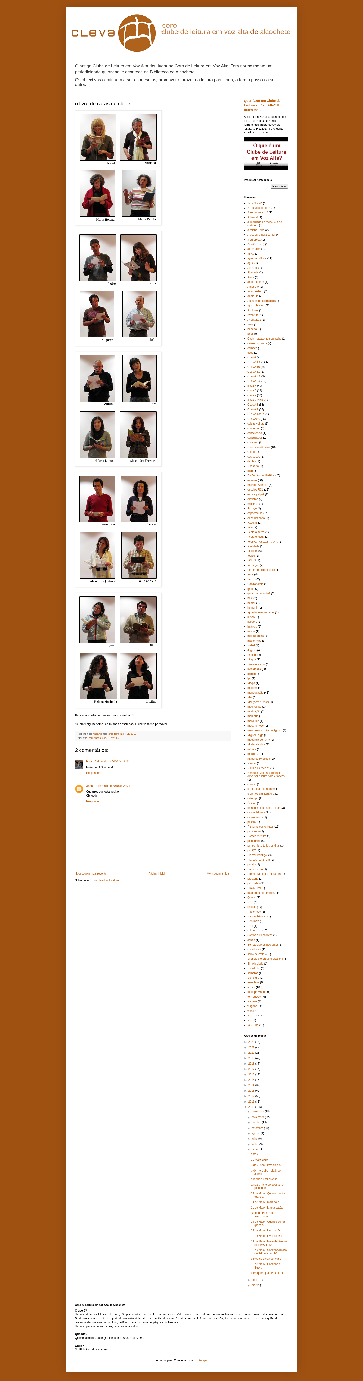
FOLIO (251, 560)
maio (255, 1149)
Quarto (251, 897)
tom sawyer (254, 996)
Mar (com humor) (258, 702)
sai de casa (254, 930)
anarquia (252, 296)
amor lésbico (255, 291)
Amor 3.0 (253, 286)
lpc (249, 678)
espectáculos (255, 513)
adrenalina (253, 248)
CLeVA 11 (253, 371)
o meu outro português (261, 788)
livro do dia (254, 669)
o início (251, 784)
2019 (251, 1058)
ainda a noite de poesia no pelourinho (267, 1186)
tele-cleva (253, 982)
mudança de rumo (258, 739)
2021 (251, 1047)
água (250, 263)
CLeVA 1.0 (113, 738)
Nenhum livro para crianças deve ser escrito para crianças (266, 774)
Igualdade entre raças (260, 612)
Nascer (251, 763)
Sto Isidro (253, 977)
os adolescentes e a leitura (264, 807)
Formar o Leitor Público (261, 570)
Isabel (251, 645)
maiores (252, 688)
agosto (256, 1133)
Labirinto (252, 654)
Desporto (253, 466)
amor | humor (255, 282)
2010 (251, 1107)
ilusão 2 (252, 621)
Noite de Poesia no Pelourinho (262, 1214)
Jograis (252, 650)
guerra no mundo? (258, 593)
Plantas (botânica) (258, 859)
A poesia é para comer (261, 234)
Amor (250, 277)
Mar (249, 697)
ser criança (254, 949)
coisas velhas (255, 423)
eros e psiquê (255, 494)
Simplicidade (255, 963)
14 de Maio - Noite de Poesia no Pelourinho (269, 1243)
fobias (251, 555)
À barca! (252, 217)
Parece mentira (256, 836)
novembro (258, 1117)
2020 (251, 1052)
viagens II (253, 1006)
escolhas (252, 504)
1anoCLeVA (254, 203)
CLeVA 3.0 (253, 376)
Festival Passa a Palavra (262, 541)
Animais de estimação (261, 301)
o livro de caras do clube (266, 1258)
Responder (93, 773)
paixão (251, 822)
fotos (250, 574)
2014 (251, 1085)
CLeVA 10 (253, 367)
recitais (251, 907)
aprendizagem (256, 305)
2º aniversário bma (259, 207)
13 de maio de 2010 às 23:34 (112, 785)
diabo (250, 470)
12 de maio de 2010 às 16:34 (111, 761)
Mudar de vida (256, 744)
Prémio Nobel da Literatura (264, 873)
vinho (250, 1010)
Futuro (251, 579)
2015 (251, 1079)
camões (252, 348)
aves (250, 324)
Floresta (252, 551)
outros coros (255, 817)
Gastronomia (255, 584)
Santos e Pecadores (259, 935)
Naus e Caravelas (258, 768)
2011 (251, 1101)
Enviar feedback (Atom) (105, 880)
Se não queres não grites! (263, 944)
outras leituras (256, 812)
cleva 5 (251, 385)
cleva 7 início (255, 400)
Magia (251, 683)
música (251, 749)
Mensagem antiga (218, 873)
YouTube (252, 1025)
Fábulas (252, 522)
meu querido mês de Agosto (264, 730)
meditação (253, 711)
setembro (258, 1128)
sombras (252, 973)
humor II (252, 607)
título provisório (256, 992)
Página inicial (157, 873)
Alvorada (252, 272)
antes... (255, 1154)
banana (252, 329)
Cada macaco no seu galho (264, 338)
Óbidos (251, 803)
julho (255, 1138)
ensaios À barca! (257, 485)
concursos (253, 428)
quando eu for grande (264, 1179)
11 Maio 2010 (259, 1159)
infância (252, 626)
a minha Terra (255, 230)
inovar (251, 631)
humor (251, 603)
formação (253, 565)
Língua (251, 659)
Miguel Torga (255, 735)
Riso (250, 926)
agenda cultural (256, 258)
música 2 (253, 754)
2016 (251, 1074)
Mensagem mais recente (91, 873)
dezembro (258, 1111)
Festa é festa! (255, 536)
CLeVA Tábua (256, 414)
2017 (251, 1069)
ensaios (252, 480)
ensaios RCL (255, 489)
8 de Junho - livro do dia (266, 1165)
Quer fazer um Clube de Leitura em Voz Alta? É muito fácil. (262, 105)
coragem (252, 442)
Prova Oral (254, 888)
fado (250, 527)
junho (255, 1144)
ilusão (251, 617)
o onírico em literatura (260, 793)
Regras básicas (257, 916)
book (250, 333)
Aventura (253, 315)
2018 (251, 1063)
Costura (252, 451)
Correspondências (258, 447)
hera (89, 761)
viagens (252, 1001)
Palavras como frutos (260, 826)
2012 (251, 1096)
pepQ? (251, 850)
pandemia (253, 831)
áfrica (250, 253)
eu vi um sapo (256, 518)
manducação (255, 692)
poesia (251, 864)
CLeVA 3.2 (253, 381)
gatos (250, 589)
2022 (251, 1042)
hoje (250, 598)
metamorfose (255, 725)
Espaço (252, 508)
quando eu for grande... (261, 892)
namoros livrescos (258, 758)
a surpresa (254, 239)
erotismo (252, 499)
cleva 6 (251, 390)
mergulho (253, 721)
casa (250, 352)
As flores (252, 310)
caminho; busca (97, 738)
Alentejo (252, 267)
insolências (254, 640)
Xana (89, 785)
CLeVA (251, 357)
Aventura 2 (254, 319)
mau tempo (254, 706)
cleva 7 (251, 395)
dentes (251, 461)
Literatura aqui (256, 664)
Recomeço (254, 911)
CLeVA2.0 (253, 419)
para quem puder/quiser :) (267, 1273)
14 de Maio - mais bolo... (266, 1202)
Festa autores (255, 532)
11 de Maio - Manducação (267, 1207)
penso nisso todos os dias (263, 845)
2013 (251, 1090)
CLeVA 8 (252, 404)
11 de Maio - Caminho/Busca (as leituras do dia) (269, 1251)
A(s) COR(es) (255, 244)
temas (251, 987)
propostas (253, 883)
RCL (250, 902)
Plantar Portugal (257, 855)
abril (255, 1279)
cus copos (253, 456)
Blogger (202, 1360)
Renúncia (253, 921)
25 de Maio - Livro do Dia (266, 1230)
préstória (252, 878)
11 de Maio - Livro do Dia (266, 1235)
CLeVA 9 (252, 409)
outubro (257, 1122)
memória (252, 716)
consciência (254, 433)
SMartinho (253, 968)
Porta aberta (255, 869)
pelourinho (253, 841)
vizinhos (252, 1015)
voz (249, 1020)
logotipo (252, 673)
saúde (251, 940)
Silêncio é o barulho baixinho (265, 958)
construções (255, 437)
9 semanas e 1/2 (257, 212)
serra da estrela (257, 954)
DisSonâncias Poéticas (261, 475)
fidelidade (253, 546)
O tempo (252, 798)
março (256, 1285)
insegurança (255, 635)
